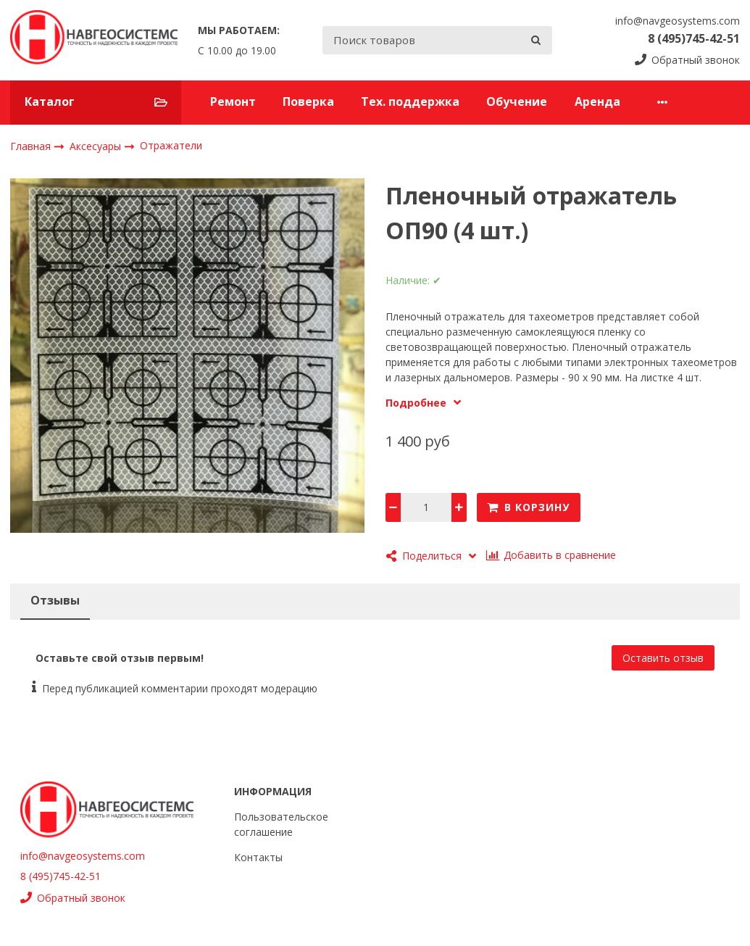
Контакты (258, 857)
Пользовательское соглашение (281, 824)
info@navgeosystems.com (677, 21)
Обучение (516, 101)
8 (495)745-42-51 (694, 38)
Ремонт (233, 101)
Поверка (308, 101)
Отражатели (171, 145)
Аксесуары (97, 146)
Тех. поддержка (410, 101)
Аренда (597, 101)
